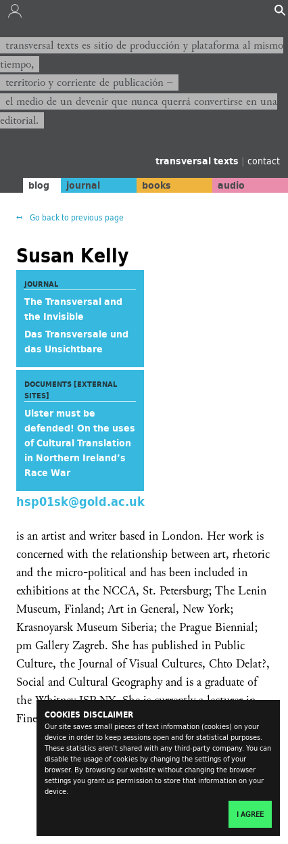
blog (38, 185)
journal (83, 185)
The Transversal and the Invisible (73, 309)
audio (231, 185)
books (156, 185)
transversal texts (198, 161)
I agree (250, 814)
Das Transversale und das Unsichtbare (76, 341)
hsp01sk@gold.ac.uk (80, 501)
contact (263, 161)
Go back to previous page (76, 217)
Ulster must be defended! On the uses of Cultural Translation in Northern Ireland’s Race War (79, 443)
